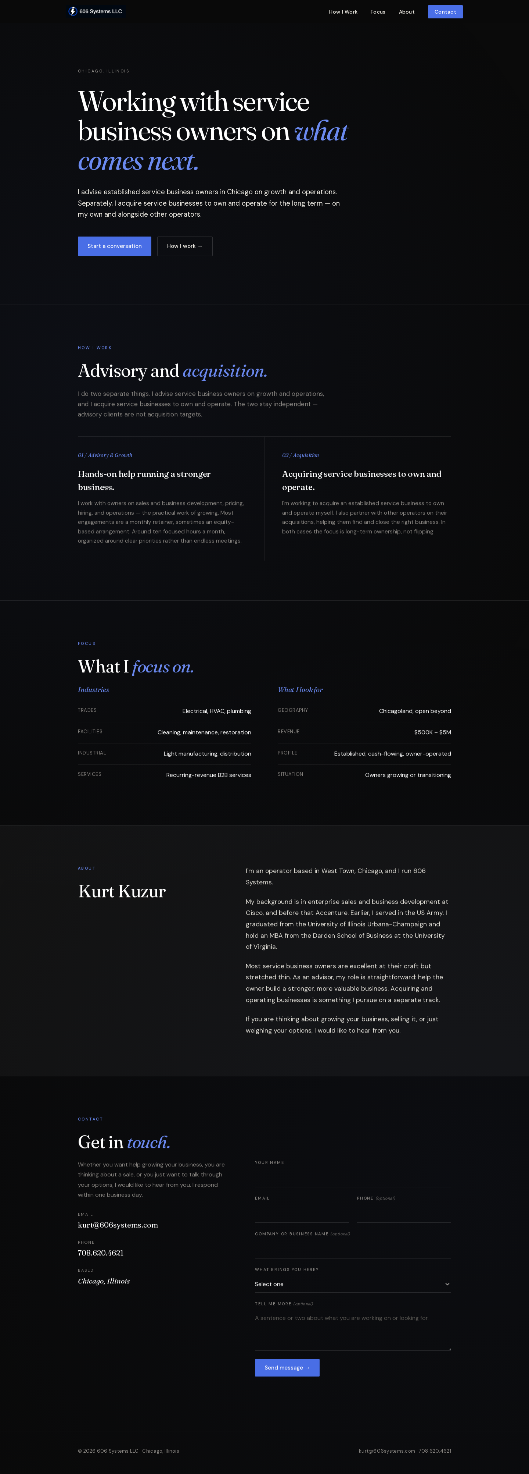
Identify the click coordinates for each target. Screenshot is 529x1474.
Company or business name (302, 1236)
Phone (376, 1200)
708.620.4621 (100, 1255)
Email (262, 1200)
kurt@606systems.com (118, 1227)
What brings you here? (287, 1272)
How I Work (343, 11)
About (407, 11)
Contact (445, 11)
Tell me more (284, 1306)
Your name (269, 1165)
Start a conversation (114, 247)
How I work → (185, 247)
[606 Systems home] (96, 11)
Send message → (287, 1370)
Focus (378, 11)
